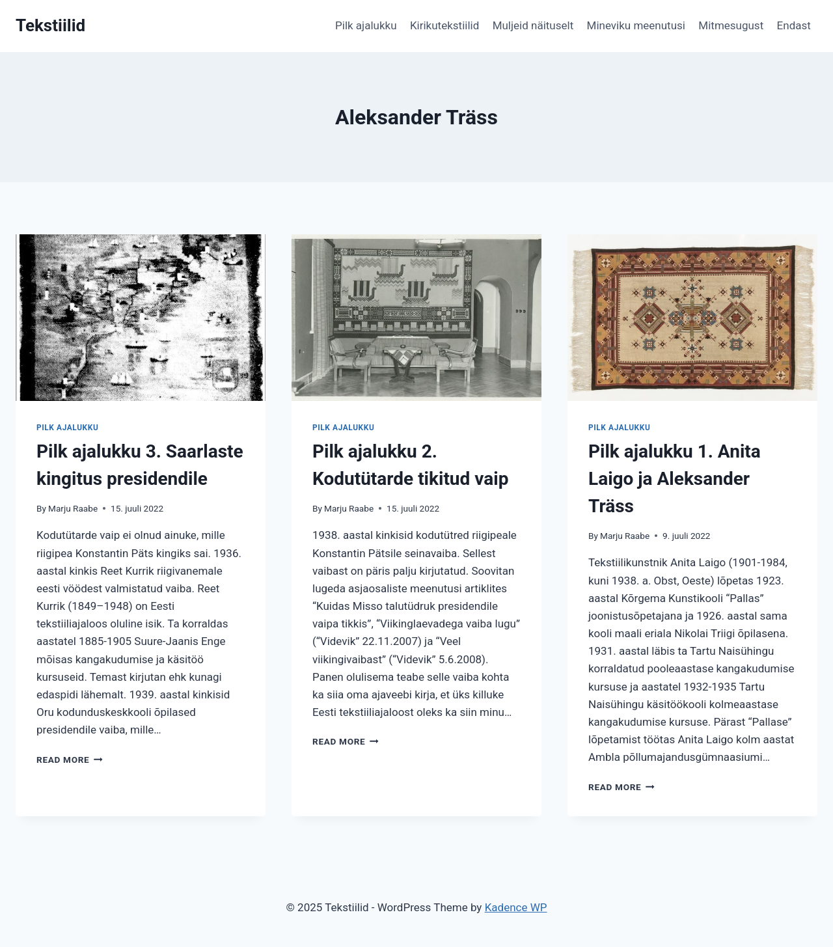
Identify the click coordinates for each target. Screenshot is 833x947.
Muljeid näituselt (533, 25)
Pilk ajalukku (366, 25)
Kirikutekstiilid (444, 25)
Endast (794, 25)
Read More (69, 759)
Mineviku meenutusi (636, 25)
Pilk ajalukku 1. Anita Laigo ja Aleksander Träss (674, 479)
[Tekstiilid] (50, 26)
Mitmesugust (730, 25)
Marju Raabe (73, 508)
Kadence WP (516, 907)
